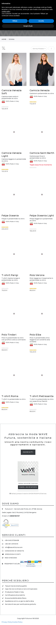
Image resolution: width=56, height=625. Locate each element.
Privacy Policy (7, 622)
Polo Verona (37, 275)
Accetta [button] (41, 21)
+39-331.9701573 (31, 487)
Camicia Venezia (40, 90)
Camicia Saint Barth (42, 153)
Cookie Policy (17, 622)
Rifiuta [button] (15, 21)
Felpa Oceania (10, 215)
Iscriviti (28, 452)
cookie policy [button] (6, 11)
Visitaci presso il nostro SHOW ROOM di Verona (28, 494)
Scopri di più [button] (28, 26)
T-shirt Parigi (10, 275)
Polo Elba (35, 334)
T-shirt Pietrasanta (42, 396)
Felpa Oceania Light (42, 215)
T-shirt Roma (10, 396)
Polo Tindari (9, 334)
